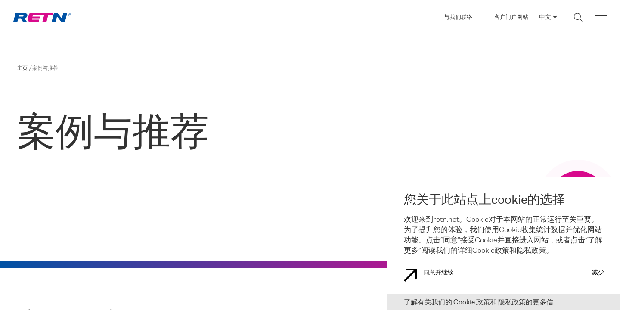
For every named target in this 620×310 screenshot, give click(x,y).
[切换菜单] (601, 17)
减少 (598, 273)
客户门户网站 (511, 17)
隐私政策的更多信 (525, 302)
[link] (42, 17)
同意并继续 (428, 275)
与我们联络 (458, 17)
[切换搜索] (578, 17)
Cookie (464, 302)
